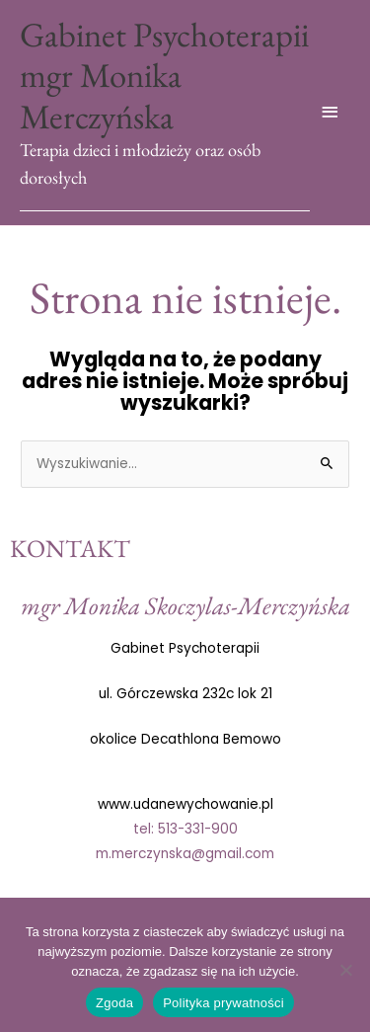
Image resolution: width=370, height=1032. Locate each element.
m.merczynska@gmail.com (185, 853)
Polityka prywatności (223, 1002)
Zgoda (114, 1002)
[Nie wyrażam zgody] (345, 970)
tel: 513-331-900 (185, 829)
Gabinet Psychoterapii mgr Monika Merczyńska (164, 75)
